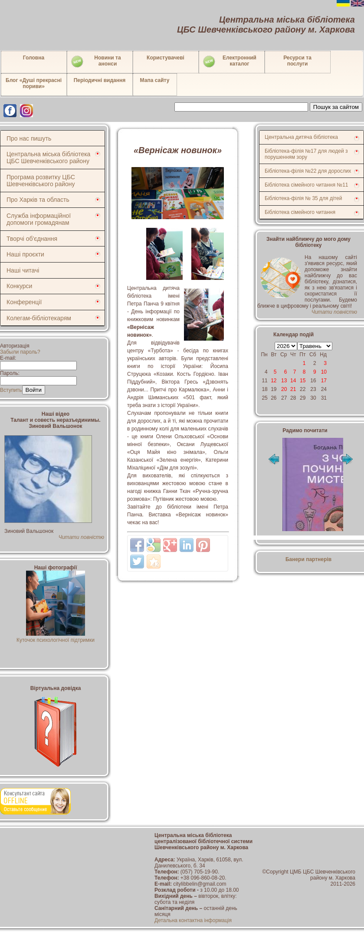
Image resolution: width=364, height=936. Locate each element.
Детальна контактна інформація (193, 920)
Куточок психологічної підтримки (55, 637)
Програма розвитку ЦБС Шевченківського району (41, 180)
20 (284, 389)
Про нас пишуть (29, 138)
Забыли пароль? (20, 352)
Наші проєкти (25, 254)
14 (293, 381)
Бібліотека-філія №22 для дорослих (308, 171)
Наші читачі (23, 270)
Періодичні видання (100, 80)
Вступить (11, 390)
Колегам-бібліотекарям (39, 318)
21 (293, 389)
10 (324, 372)
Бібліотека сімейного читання (300, 212)
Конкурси (19, 285)
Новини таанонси (95, 62)
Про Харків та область (38, 199)
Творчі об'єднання (32, 238)
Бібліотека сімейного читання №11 (306, 185)
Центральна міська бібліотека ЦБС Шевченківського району (48, 157)
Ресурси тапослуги (297, 61)
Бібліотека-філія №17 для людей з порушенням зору (306, 154)
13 (284, 381)
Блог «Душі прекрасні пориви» (34, 83)
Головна (33, 58)
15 (302, 381)
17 (324, 381)
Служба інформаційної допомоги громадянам (39, 219)
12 (273, 381)
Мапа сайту (155, 80)
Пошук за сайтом (336, 107)
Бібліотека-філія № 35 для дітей (303, 198)
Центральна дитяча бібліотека (301, 137)
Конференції (24, 302)
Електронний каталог (229, 62)
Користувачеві (165, 58)
